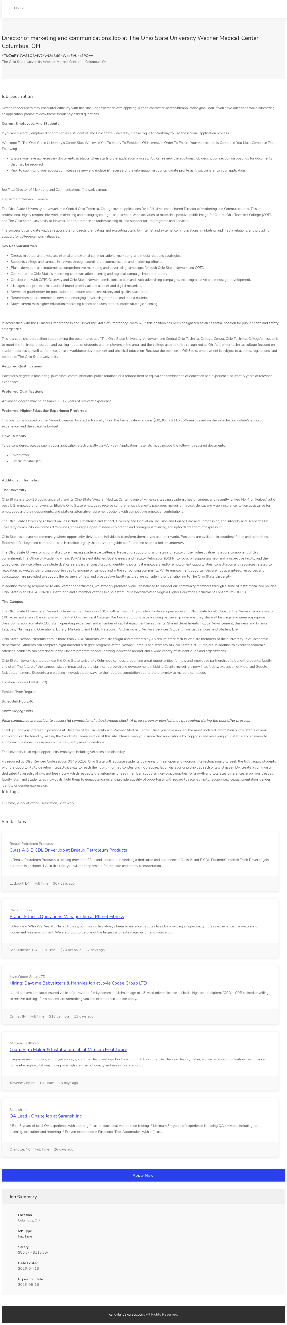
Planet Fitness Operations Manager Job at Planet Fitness (67, 917)
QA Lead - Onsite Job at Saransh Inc (46, 1116)
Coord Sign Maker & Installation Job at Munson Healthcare (68, 1050)
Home (19, 8)
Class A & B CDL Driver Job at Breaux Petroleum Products (68, 850)
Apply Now (143, 1175)
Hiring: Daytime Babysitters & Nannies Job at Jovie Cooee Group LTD (78, 983)
